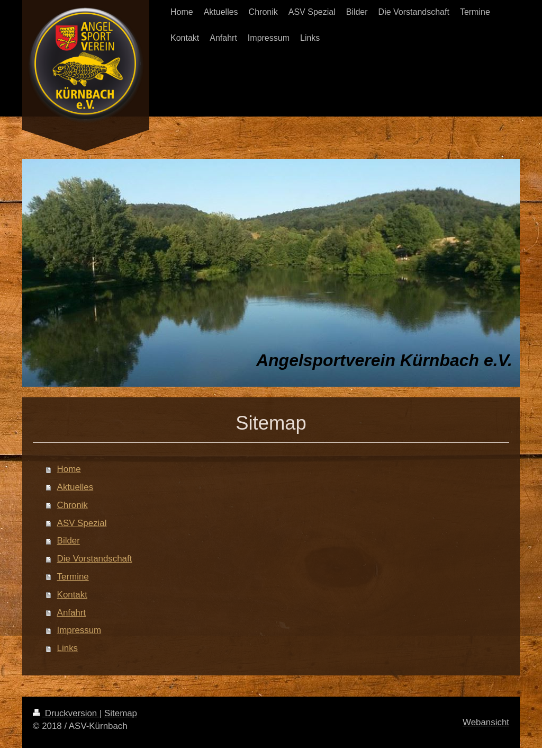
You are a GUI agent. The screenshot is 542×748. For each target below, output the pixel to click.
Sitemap (120, 713)
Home (69, 469)
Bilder (68, 541)
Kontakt (72, 595)
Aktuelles (75, 487)
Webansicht (486, 722)
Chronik (72, 505)
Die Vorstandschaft (94, 559)
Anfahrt (71, 613)
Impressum (79, 630)
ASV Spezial (82, 523)
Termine (73, 577)
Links (67, 648)
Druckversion (66, 713)
